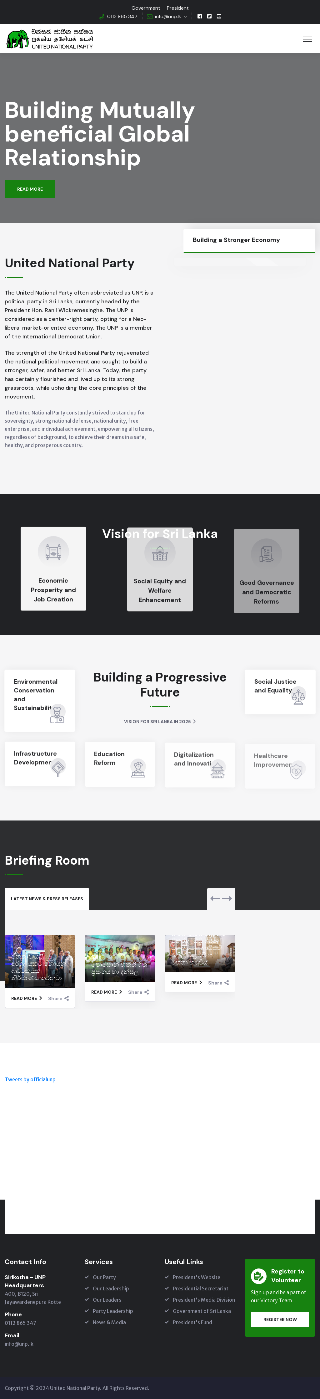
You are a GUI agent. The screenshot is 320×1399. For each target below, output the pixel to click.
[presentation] (215, 899)
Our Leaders (107, 1300)
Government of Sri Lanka (202, 1311)
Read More (30, 190)
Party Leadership (113, 1311)
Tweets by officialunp (30, 1079)
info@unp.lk (168, 16)
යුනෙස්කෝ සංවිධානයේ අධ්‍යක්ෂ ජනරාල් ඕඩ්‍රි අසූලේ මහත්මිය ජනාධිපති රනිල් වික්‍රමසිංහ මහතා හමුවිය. (198, 944)
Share (58, 998)
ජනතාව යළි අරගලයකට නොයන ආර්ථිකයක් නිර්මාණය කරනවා (38, 967)
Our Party (104, 1277)
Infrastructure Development (35, 763)
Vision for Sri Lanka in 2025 (160, 721)
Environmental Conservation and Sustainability (30, 694)
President (178, 8)
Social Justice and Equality (281, 685)
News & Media (109, 1322)
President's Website (196, 1277)
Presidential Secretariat (200, 1288)
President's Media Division (204, 1300)
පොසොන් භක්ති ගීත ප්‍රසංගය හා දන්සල (119, 968)
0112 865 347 (122, 16)
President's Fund (192, 1322)
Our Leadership (111, 1288)
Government (146, 8)
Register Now (280, 1319)
